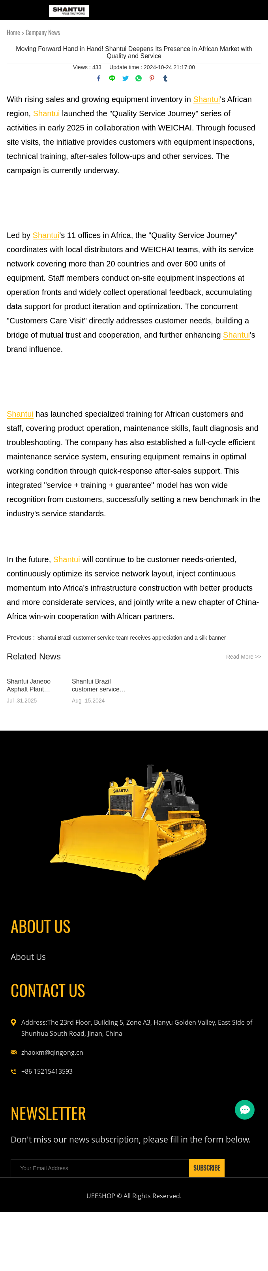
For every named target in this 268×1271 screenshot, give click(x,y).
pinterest (152, 78)
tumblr (165, 78)
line (112, 78)
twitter (125, 78)
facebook (99, 78)
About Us (32, 969)
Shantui (206, 99)
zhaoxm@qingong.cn (52, 1075)
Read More (243, 656)
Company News (43, 32)
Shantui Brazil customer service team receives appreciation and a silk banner (131, 638)
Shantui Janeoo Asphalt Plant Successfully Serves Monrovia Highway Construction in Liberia (35, 685)
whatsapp (138, 78)
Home (13, 32)
